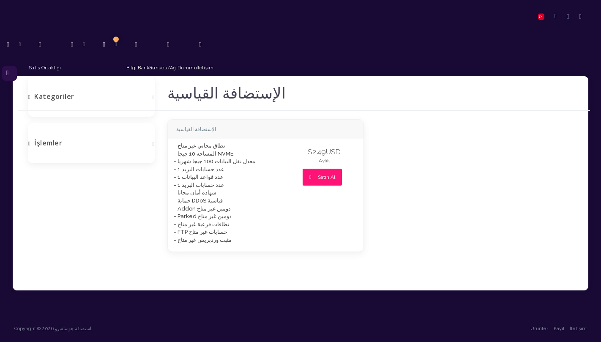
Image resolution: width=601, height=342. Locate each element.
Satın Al (322, 177)
